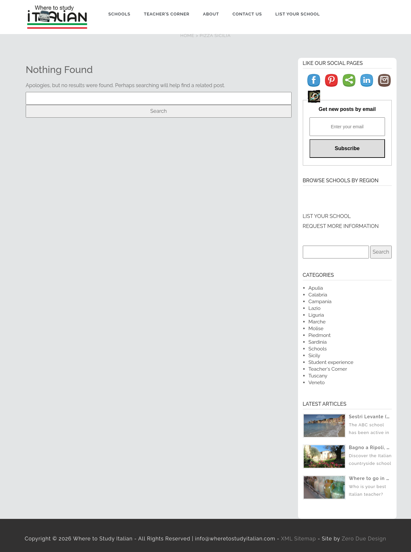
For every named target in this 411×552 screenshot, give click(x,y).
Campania (320, 301)
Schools (119, 14)
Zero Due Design (364, 539)
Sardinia (318, 342)
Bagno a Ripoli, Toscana (378, 447)
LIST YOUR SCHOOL (327, 216)
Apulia (316, 288)
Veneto (317, 382)
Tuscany (318, 376)
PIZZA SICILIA (215, 35)
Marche (317, 322)
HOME (187, 35)
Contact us (247, 14)
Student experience (331, 362)
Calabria (318, 295)
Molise (316, 328)
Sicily (314, 355)
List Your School (297, 14)
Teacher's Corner (328, 369)
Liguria (316, 315)
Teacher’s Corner (166, 14)
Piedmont (320, 335)
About (211, 14)
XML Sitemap (298, 539)
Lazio (315, 308)
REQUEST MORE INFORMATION (341, 226)
